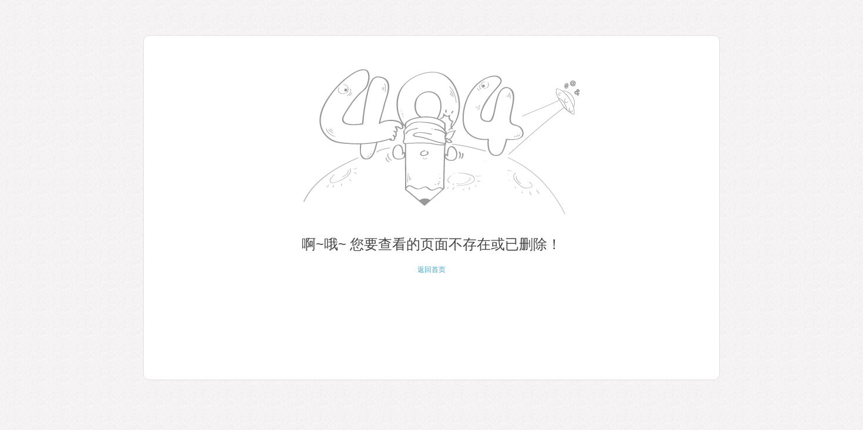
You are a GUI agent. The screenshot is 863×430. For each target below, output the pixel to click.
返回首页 (431, 270)
